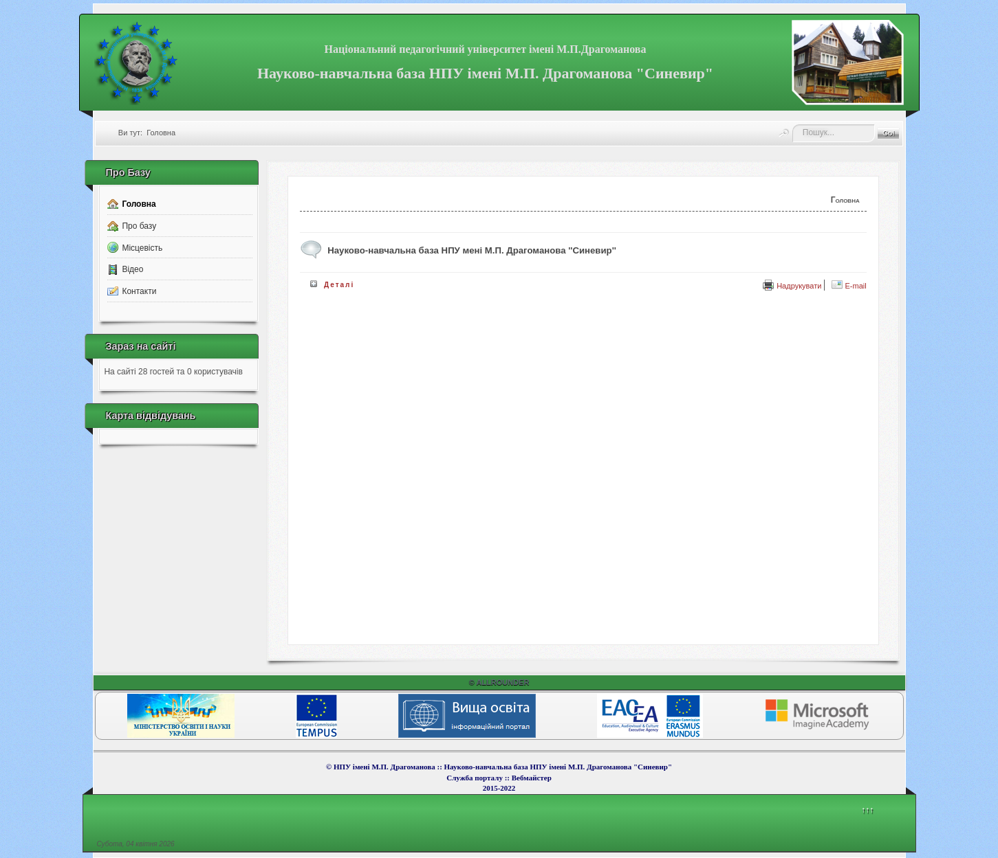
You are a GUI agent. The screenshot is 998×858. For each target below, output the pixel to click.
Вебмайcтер (532, 778)
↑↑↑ (867, 810)
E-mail (849, 286)
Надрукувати (792, 286)
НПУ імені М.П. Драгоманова (384, 767)
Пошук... (792, 124)
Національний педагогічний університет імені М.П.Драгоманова (486, 49)
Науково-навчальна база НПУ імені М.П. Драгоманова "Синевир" (485, 73)
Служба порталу (475, 778)
